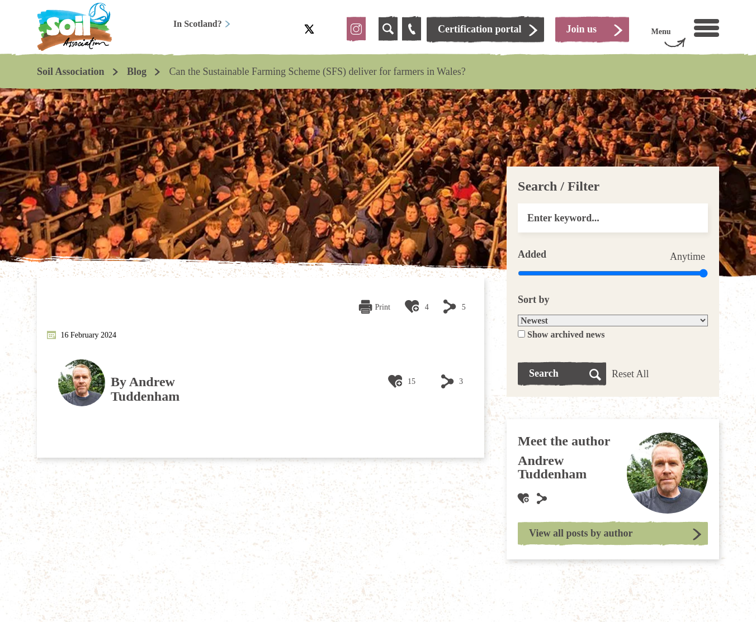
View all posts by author (580, 533)
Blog (137, 71)
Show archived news (565, 334)
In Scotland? (202, 24)
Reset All (630, 373)
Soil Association (71, 71)
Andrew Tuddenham (145, 388)
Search (544, 373)
